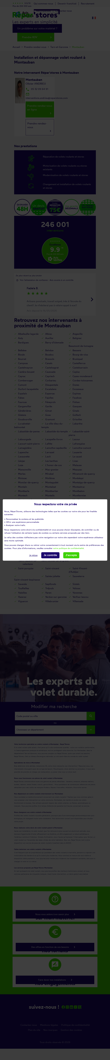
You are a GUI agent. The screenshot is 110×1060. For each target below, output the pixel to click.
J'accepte (71, 555)
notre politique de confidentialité (68, 548)
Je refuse (33, 555)
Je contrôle (50, 555)
